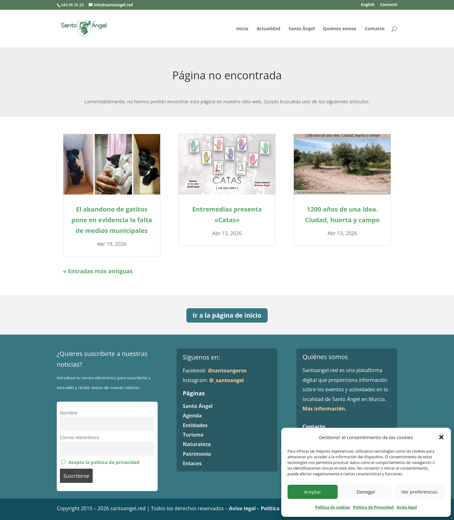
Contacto (388, 5)
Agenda (192, 415)
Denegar (366, 492)
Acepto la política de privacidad (103, 462)
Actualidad (268, 28)
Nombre (69, 413)
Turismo (193, 434)
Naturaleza (197, 444)
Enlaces (192, 463)
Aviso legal (407, 507)
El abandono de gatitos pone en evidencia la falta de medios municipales (111, 220)
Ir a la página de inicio (227, 315)
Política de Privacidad (373, 507)
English (368, 5)
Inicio (242, 28)
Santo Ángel (301, 28)
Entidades (195, 425)
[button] (441, 437)
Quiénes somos (340, 28)
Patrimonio (197, 453)
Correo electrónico (79, 437)
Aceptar (312, 492)
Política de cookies (332, 507)
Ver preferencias (419, 492)
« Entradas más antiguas (97, 271)
